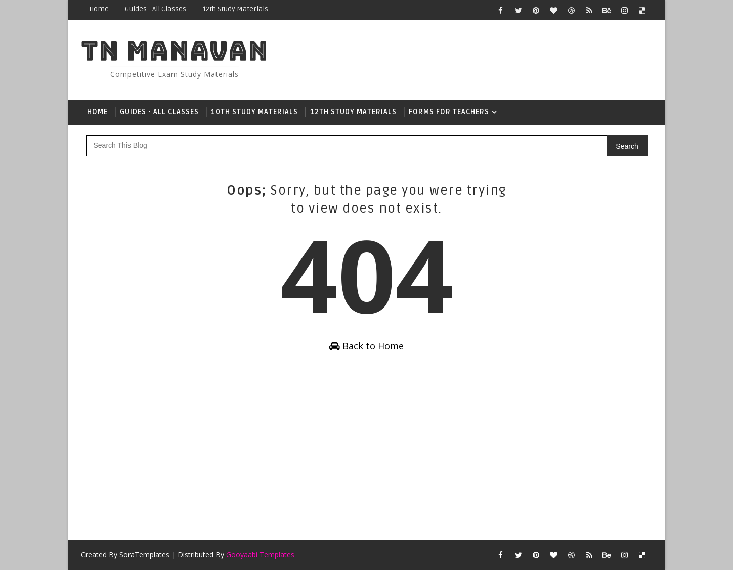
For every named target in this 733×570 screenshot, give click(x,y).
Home (99, 9)
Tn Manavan (175, 50)
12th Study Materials (235, 9)
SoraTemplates (144, 554)
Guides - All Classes (155, 9)
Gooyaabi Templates (260, 554)
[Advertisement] (367, 448)
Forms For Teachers (449, 112)
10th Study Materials (254, 112)
